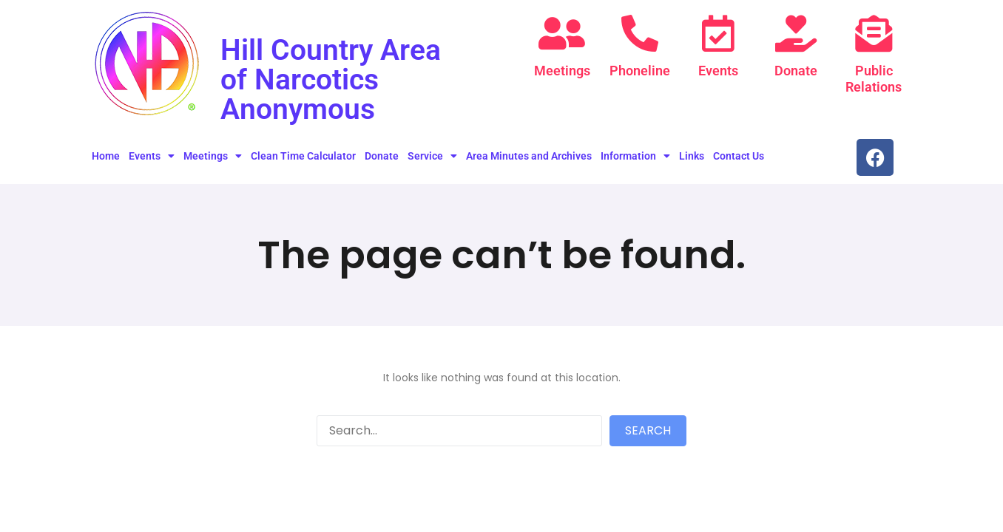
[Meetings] (562, 33)
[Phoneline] (639, 33)
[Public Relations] (873, 33)
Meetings (562, 70)
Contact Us (738, 156)
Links (691, 156)
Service (432, 155)
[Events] (718, 33)
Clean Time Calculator (303, 156)
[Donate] (795, 33)
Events (718, 70)
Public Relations (873, 79)
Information (635, 155)
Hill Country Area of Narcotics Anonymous (332, 79)
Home (106, 156)
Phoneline (639, 70)
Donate (795, 70)
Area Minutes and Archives (529, 156)
